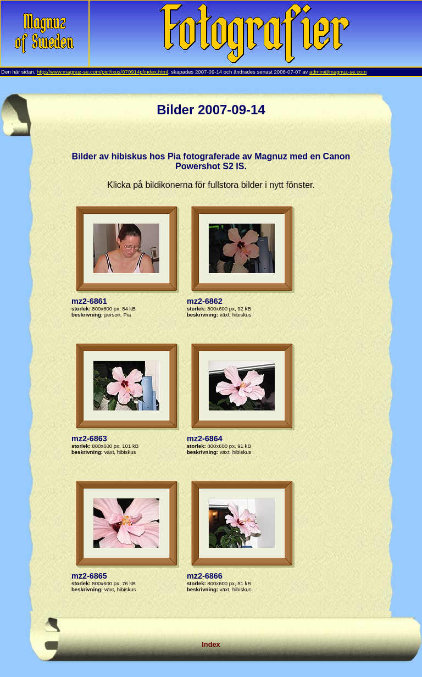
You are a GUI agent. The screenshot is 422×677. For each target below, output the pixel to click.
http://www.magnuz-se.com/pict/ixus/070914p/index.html (102, 72)
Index (211, 644)
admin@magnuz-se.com (338, 72)
